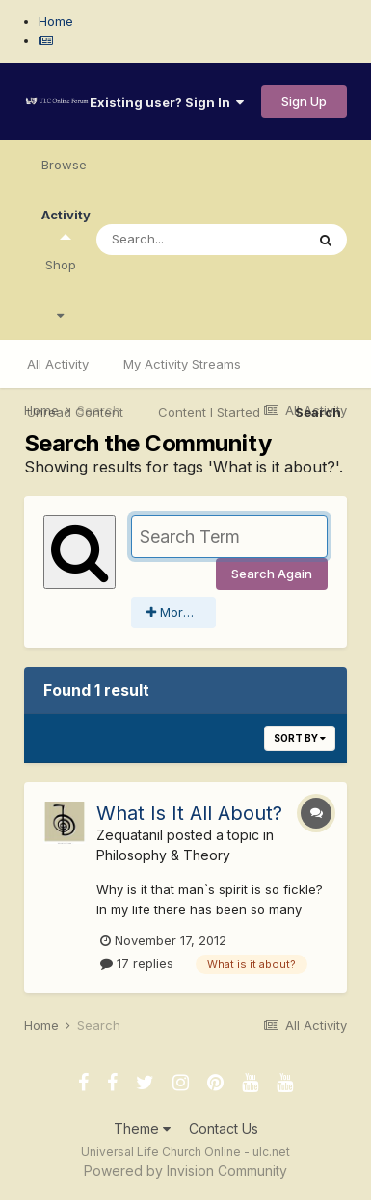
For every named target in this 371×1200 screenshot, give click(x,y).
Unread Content (75, 412)
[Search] (200, 239)
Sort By (300, 738)
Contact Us (223, 1128)
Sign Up (304, 101)
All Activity (58, 363)
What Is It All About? (189, 813)
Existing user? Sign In (167, 102)
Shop (60, 289)
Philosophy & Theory (163, 855)
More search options (181, 612)
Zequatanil (129, 835)
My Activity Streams (182, 363)
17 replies (136, 963)
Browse (64, 164)
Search (318, 412)
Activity (66, 223)
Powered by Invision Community (185, 1170)
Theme (142, 1128)
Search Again (271, 573)
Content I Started (209, 412)
